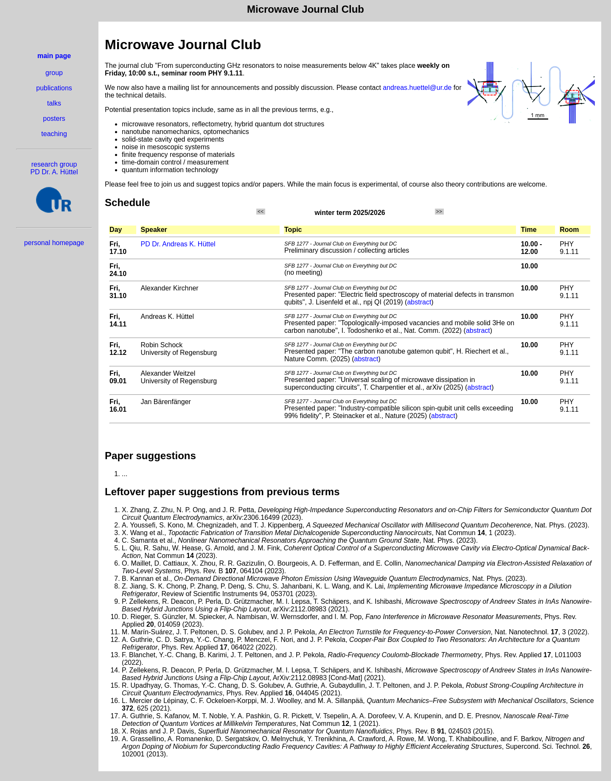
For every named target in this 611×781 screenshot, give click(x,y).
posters (54, 118)
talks (54, 103)
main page (54, 55)
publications (54, 88)
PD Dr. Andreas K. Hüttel (178, 244)
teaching (54, 133)
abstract (419, 302)
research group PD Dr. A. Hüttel (54, 168)
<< (260, 212)
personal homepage (54, 242)
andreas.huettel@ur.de (417, 87)
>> (439, 212)
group (54, 72)
